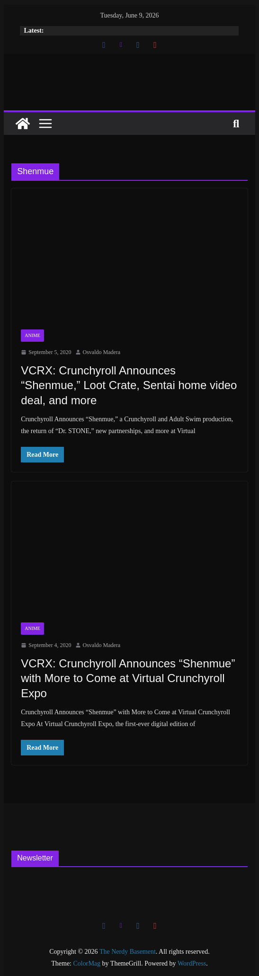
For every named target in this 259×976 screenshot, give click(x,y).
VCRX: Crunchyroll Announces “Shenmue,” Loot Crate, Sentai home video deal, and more (129, 385)
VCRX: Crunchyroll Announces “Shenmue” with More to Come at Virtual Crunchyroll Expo (128, 678)
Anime (32, 335)
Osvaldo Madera (102, 352)
